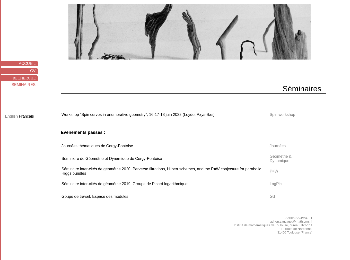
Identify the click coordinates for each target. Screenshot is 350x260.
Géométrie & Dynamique (280, 158)
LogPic (275, 184)
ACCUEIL (28, 63)
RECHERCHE (25, 78)
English (12, 116)
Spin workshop (282, 115)
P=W (274, 171)
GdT (273, 196)
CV (34, 71)
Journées (278, 146)
